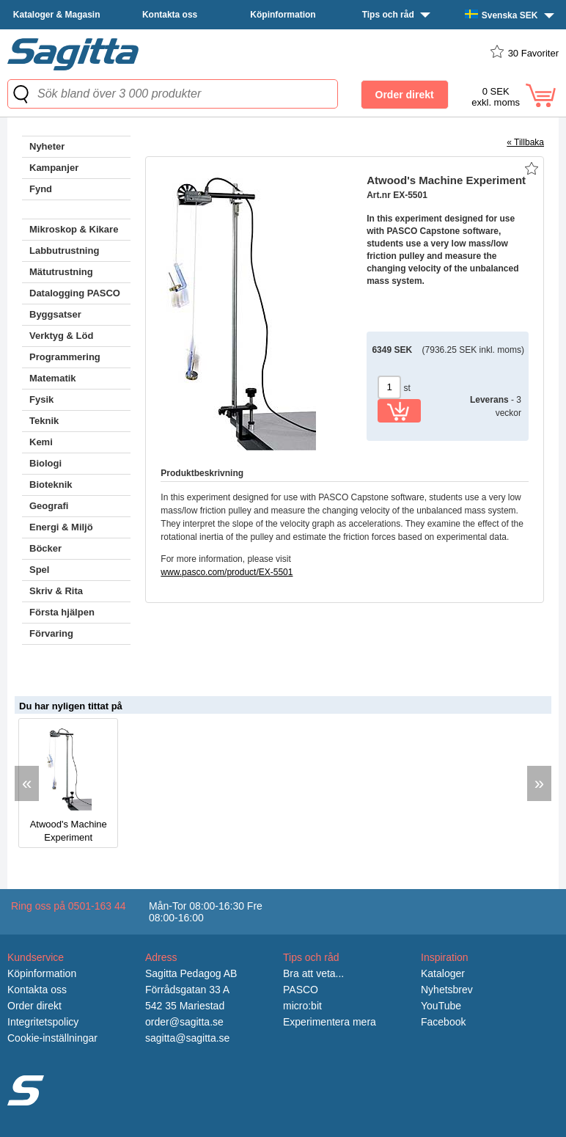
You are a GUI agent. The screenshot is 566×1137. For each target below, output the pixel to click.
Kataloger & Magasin (56, 15)
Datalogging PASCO (74, 293)
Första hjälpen (62, 612)
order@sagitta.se (184, 1022)
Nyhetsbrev (447, 989)
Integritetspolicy (42, 1022)
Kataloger (443, 973)
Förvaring (51, 633)
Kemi (41, 441)
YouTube (441, 1006)
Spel (39, 569)
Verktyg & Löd (61, 335)
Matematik (52, 378)
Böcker (45, 548)
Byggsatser (55, 314)
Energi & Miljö (61, 527)
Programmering (64, 356)
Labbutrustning (64, 250)
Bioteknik (51, 484)
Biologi (45, 463)
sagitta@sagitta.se (187, 1038)
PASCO (300, 989)
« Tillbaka (525, 142)
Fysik (41, 399)
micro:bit (302, 1006)
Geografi (48, 505)
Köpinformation (282, 15)
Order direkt (34, 1006)
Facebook (443, 1022)
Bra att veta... (313, 973)
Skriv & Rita (56, 590)
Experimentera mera (329, 1022)
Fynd (40, 188)
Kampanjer (53, 167)
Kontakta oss (169, 15)
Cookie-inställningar (52, 1038)
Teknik (44, 420)
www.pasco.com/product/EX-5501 (227, 572)
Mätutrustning (61, 271)
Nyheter (47, 146)
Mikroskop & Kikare (73, 229)
